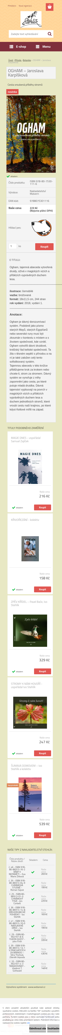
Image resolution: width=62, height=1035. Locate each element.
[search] (49, 34)
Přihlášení (12, 5)
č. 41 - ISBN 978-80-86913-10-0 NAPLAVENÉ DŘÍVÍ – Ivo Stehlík (17, 925)
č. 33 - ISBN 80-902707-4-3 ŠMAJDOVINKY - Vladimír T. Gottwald (17, 966)
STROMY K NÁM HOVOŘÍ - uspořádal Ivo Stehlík (26, 685)
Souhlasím (53, 1028)
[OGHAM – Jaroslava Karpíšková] (31, 97)
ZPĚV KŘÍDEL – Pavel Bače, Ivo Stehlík (29, 603)
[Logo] (31, 19)
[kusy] (13, 246)
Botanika (27, 60)
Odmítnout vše (37, 1028)
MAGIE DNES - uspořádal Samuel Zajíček (26, 439)
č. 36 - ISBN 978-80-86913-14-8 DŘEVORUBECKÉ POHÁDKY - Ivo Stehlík (17, 912)
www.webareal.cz (36, 987)
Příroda (18, 60)
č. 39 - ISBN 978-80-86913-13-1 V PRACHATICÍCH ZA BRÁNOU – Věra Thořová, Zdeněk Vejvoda (17, 951)
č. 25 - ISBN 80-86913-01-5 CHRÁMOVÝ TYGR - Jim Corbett (17, 898)
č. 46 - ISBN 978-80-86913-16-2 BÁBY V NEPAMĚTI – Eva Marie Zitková (17, 871)
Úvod (10, 60)
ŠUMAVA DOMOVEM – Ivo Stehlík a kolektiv (26, 767)
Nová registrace (25, 5)
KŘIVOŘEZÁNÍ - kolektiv (25, 519)
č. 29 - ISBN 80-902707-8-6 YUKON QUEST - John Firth (17, 938)
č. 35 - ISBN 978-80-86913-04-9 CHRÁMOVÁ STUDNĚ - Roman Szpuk (17, 885)
